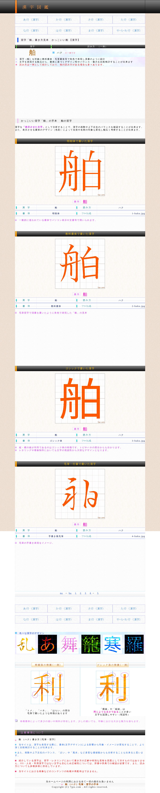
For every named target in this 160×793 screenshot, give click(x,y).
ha (70, 593)
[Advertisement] (80, 92)
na (61, 593)
